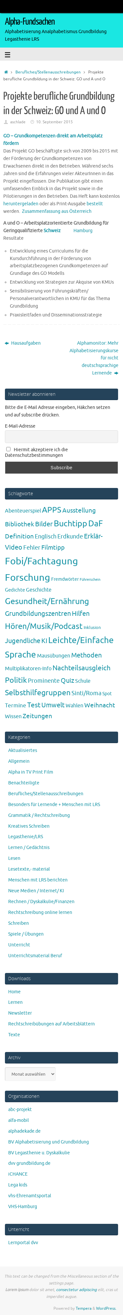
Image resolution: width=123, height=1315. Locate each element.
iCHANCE (18, 1174)
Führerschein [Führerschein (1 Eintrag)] (90, 579)
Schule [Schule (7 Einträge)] (83, 681)
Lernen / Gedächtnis (29, 847)
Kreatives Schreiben (29, 826)
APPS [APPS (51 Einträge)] (51, 510)
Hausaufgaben (23, 343)
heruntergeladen (20, 204)
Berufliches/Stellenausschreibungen (48, 72)
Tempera (84, 1308)
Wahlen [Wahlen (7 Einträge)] (74, 705)
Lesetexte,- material (29, 869)
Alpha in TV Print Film (30, 772)
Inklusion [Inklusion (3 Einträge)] (92, 627)
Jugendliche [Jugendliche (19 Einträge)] (22, 641)
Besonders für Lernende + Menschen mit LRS (54, 804)
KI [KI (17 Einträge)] (44, 641)
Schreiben (18, 923)
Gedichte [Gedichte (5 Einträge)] (15, 590)
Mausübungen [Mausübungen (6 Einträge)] (53, 656)
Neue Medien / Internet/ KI (36, 891)
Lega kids (17, 1185)
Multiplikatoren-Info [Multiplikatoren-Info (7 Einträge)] (28, 668)
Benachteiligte (23, 783)
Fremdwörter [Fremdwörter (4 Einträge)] (65, 579)
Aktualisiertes (22, 750)
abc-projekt (20, 1109)
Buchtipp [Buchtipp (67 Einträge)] (70, 523)
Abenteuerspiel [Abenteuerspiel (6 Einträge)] (23, 511)
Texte (14, 1035)
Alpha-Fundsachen (29, 21)
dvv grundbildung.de (29, 1163)
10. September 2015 (54, 122)
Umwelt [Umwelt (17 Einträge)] (53, 705)
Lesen (14, 858)
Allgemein (19, 761)
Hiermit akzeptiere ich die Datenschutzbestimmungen (36, 452)
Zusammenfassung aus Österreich (57, 211)
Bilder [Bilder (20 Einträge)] (44, 524)
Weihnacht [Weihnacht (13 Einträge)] (99, 705)
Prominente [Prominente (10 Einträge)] (44, 680)
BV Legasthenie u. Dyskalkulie (39, 1153)
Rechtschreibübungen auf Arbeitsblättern (51, 1024)
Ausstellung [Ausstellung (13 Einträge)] (79, 511)
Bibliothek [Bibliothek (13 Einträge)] (19, 524)
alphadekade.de (24, 1131)
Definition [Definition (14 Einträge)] (19, 536)
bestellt (95, 204)
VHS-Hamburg (22, 1206)
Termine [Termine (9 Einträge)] (15, 705)
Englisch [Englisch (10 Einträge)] (45, 536)
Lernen (15, 1002)
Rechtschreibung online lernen (40, 912)
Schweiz (58, 230)
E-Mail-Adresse (20, 426)
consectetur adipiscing (76, 1289)
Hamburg (82, 230)
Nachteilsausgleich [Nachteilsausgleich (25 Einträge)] (81, 668)
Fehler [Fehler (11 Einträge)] (31, 547)
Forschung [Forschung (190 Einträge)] (27, 578)
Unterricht (19, 945)
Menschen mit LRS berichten (38, 880)
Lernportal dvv (23, 1242)
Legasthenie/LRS (25, 837)
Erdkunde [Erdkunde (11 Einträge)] (70, 536)
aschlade (18, 122)
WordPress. (106, 1308)
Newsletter (20, 1013)
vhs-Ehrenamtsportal (29, 1196)
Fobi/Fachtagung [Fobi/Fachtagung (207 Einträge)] (41, 561)
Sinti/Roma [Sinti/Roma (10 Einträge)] (86, 693)
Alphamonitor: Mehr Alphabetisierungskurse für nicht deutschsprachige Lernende (94, 358)
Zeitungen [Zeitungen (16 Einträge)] (37, 716)
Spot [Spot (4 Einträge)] (107, 694)
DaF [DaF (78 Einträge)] (95, 523)
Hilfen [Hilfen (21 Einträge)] (81, 614)
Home (14, 992)
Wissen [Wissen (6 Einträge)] (13, 716)
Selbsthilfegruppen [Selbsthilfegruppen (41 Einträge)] (38, 693)
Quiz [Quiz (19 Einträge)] (67, 681)
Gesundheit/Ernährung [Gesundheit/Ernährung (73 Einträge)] (47, 601)
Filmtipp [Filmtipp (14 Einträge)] (53, 548)
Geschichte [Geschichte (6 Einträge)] (38, 590)
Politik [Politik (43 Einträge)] (16, 680)
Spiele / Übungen (26, 934)
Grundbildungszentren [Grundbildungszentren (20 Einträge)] (38, 614)
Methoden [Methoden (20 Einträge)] (86, 655)
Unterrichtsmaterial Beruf (35, 956)
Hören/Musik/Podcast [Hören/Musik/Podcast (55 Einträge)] (44, 626)
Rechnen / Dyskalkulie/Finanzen (41, 901)
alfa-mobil (18, 1120)
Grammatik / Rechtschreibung (39, 815)
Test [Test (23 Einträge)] (33, 705)
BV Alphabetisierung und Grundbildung (48, 1142)
